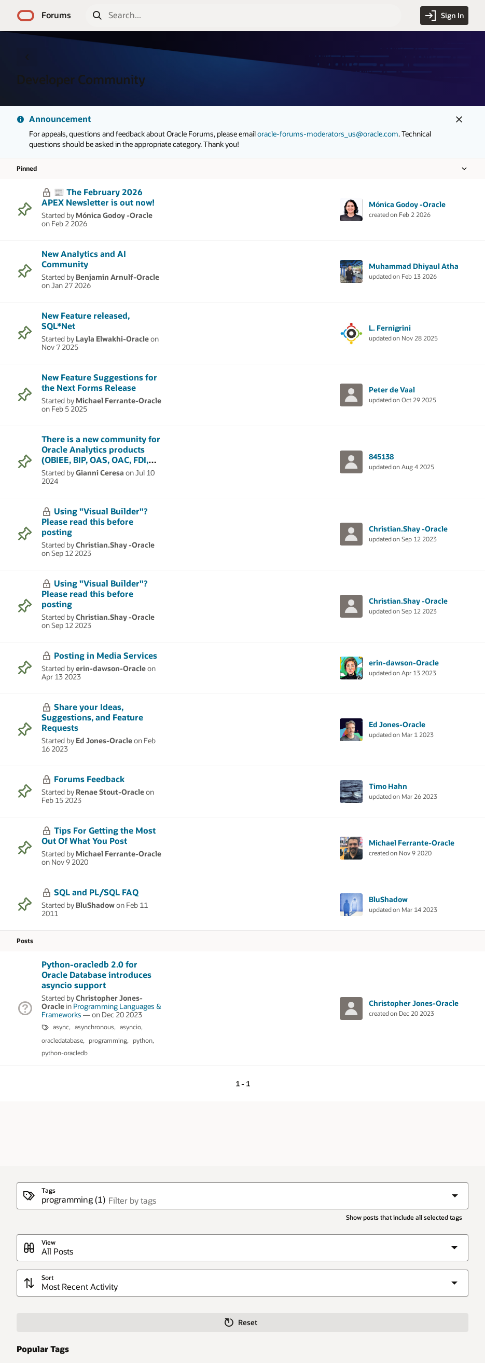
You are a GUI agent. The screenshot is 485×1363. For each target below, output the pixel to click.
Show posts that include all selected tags (404, 1217)
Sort (47, 1278)
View (48, 1242)
